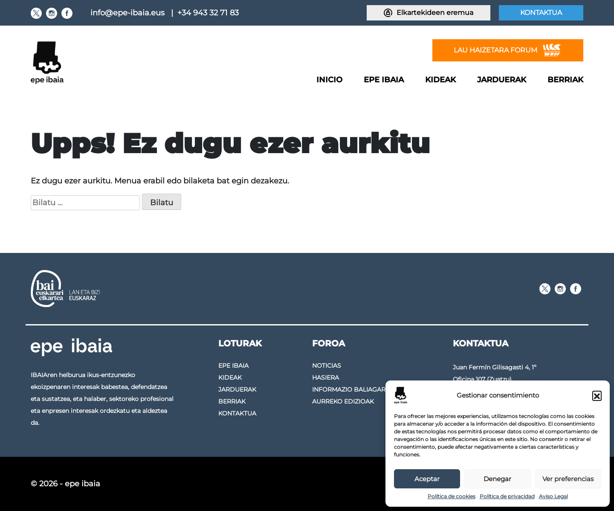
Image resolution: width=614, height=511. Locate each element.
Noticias (326, 365)
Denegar (497, 479)
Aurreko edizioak (343, 401)
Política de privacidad (507, 496)
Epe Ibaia (384, 79)
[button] (597, 395)
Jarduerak (501, 79)
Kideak (440, 79)
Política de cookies (451, 496)
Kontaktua (541, 13)
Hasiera (325, 377)
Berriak (565, 79)
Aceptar (427, 479)
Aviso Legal (553, 496)
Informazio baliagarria (354, 389)
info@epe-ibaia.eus (127, 12)
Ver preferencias (568, 479)
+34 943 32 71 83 (208, 12)
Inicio (329, 79)
